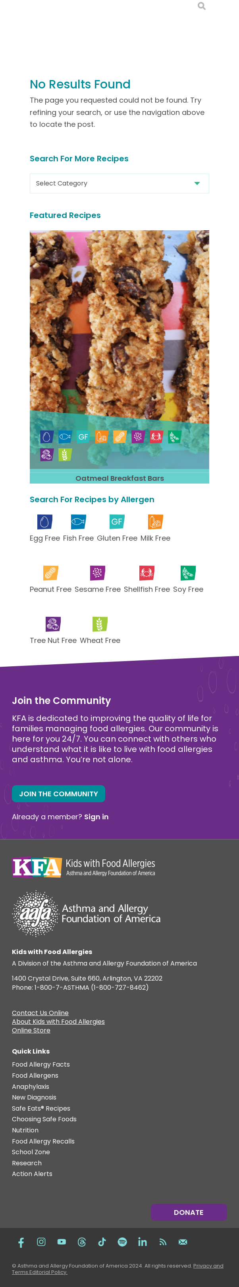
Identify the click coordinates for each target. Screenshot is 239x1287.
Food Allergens (35, 1076)
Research (27, 1163)
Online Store (31, 1031)
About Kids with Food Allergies (58, 1022)
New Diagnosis (34, 1098)
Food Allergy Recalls (43, 1142)
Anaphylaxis (30, 1087)
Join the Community (58, 794)
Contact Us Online (40, 1013)
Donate (189, 1212)
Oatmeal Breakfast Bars (119, 478)
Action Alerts (32, 1174)
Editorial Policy (47, 1272)
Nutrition (25, 1130)
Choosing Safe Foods (44, 1119)
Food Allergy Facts (41, 1065)
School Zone (31, 1152)
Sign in (96, 817)
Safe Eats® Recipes (41, 1109)
